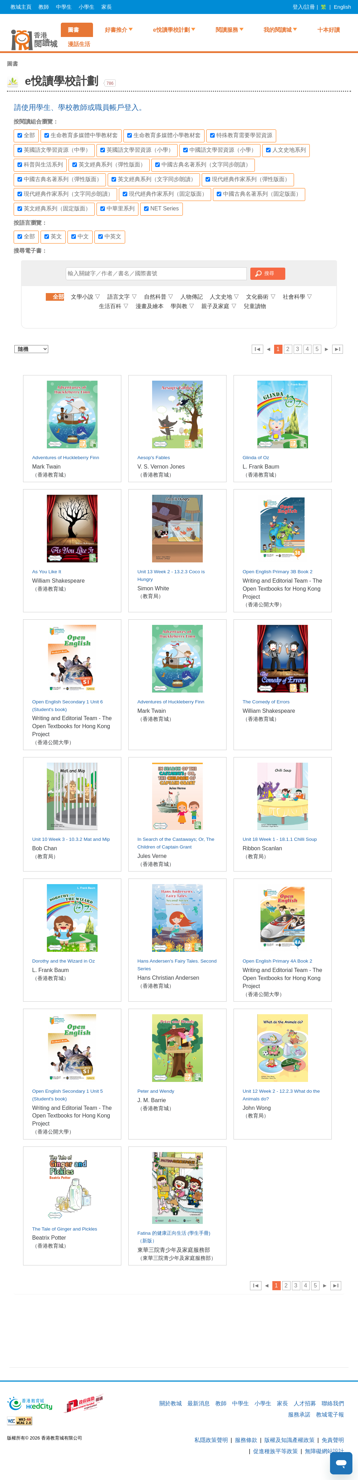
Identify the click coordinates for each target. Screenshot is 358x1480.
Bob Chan (44, 848)
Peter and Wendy (155, 1091)
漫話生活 (79, 44)
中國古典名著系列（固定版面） (259, 194)
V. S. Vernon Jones (161, 467)
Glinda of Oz (256, 457)
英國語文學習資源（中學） (54, 150)
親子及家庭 (218, 306)
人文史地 (224, 297)
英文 (53, 236)
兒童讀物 (255, 306)
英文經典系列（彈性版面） (109, 165)
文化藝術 (260, 297)
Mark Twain (46, 467)
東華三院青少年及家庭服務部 (173, 1250)
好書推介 (116, 30)
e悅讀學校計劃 (171, 30)
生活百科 (113, 306)
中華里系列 (117, 208)
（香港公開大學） (264, 604)
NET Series (161, 208)
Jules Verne (152, 856)
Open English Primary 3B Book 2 (278, 571)
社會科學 (297, 297)
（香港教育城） (50, 475)
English (342, 7)
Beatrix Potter (49, 1238)
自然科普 (158, 297)
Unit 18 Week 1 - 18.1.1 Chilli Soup (280, 839)
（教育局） (150, 596)
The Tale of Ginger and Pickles (64, 1229)
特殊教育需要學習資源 (241, 135)
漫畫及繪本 (150, 306)
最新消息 (198, 1403)
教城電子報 (330, 1415)
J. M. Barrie (151, 1100)
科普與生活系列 (40, 165)
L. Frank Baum (261, 467)
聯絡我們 (333, 1403)
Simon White (153, 588)
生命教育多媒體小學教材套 (164, 135)
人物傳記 (191, 297)
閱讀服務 (227, 30)
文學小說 (85, 297)
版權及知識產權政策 (289, 1440)
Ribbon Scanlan (262, 848)
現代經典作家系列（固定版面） (165, 194)
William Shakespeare (58, 581)
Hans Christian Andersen (168, 978)
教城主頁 (20, 7)
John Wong (257, 1108)
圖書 (73, 30)
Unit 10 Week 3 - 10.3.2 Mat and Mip (71, 839)
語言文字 (122, 297)
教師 (43, 7)
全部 (26, 135)
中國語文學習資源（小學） (220, 150)
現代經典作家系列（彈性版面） (248, 179)
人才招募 (305, 1403)
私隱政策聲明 (211, 1440)
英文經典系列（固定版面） (54, 208)
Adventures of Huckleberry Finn (65, 457)
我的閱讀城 (278, 30)
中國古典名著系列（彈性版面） (59, 179)
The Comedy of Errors (266, 701)
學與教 (182, 306)
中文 (80, 236)
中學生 (64, 7)
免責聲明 (333, 1440)
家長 (106, 7)
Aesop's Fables (153, 457)
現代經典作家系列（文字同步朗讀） (65, 194)
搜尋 (269, 273)
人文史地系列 (286, 150)
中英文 (109, 236)
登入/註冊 (304, 7)
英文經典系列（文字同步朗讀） (154, 179)
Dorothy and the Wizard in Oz (63, 961)
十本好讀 (328, 30)
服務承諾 (299, 1415)
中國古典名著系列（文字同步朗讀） (203, 165)
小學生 (86, 7)
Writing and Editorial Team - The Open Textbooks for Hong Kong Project (282, 589)
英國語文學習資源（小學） (137, 150)
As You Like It (46, 571)
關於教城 (170, 1403)
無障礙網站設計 (324, 1451)
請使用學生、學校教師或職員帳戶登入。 (80, 107)
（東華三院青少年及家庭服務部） (176, 1258)
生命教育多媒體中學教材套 (81, 135)
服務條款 (246, 1440)
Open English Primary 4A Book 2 (277, 961)
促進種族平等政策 (275, 1451)
